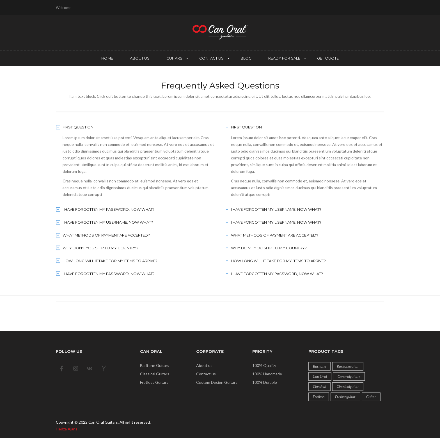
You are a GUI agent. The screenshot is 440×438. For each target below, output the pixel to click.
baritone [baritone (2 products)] (319, 366)
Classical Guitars (154, 373)
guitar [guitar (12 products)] (371, 396)
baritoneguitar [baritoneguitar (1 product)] (348, 366)
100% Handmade (267, 373)
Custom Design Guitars (216, 382)
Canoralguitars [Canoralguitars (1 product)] (349, 376)
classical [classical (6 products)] (319, 386)
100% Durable (264, 382)
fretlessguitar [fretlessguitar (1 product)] (345, 396)
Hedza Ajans (66, 428)
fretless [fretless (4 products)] (318, 396)
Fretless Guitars (154, 382)
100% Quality (264, 365)
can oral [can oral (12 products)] (320, 376)
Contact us (206, 373)
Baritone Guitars (154, 365)
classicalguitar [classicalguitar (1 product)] (348, 386)
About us (204, 365)
